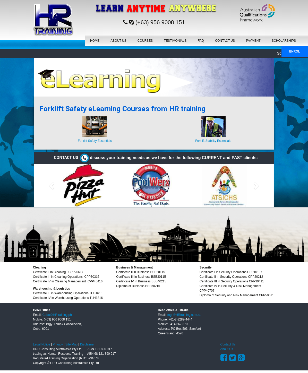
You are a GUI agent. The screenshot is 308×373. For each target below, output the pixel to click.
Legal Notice (41, 344)
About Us (118, 39)
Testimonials (175, 39)
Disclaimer (87, 344)
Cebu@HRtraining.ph (57, 315)
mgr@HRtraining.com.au (184, 315)
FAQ (201, 39)
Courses (145, 39)
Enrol (294, 50)
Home (94, 39)
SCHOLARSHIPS (284, 39)
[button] (52, 185)
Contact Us (225, 39)
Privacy (58, 344)
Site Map (71, 344)
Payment (253, 39)
